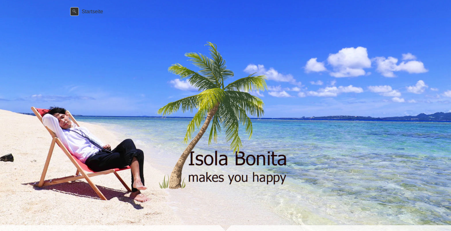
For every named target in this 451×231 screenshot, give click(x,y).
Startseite (92, 11)
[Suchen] (74, 11)
